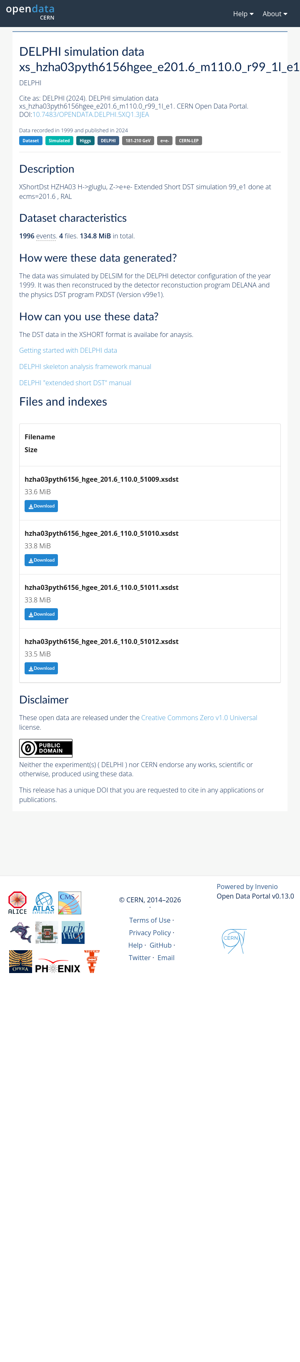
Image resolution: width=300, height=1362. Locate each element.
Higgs (85, 141)
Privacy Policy (150, 932)
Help (135, 945)
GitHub (161, 945)
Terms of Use (149, 920)
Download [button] (41, 506)
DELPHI (108, 141)
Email (166, 957)
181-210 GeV (138, 141)
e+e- (164, 141)
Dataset (30, 141)
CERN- (188, 141)
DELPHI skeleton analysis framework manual (85, 366)
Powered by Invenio (247, 886)
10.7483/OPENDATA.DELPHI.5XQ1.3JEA (90, 114)
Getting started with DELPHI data (68, 350)
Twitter (140, 957)
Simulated (59, 141)
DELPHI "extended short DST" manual (75, 382)
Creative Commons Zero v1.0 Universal (199, 717)
